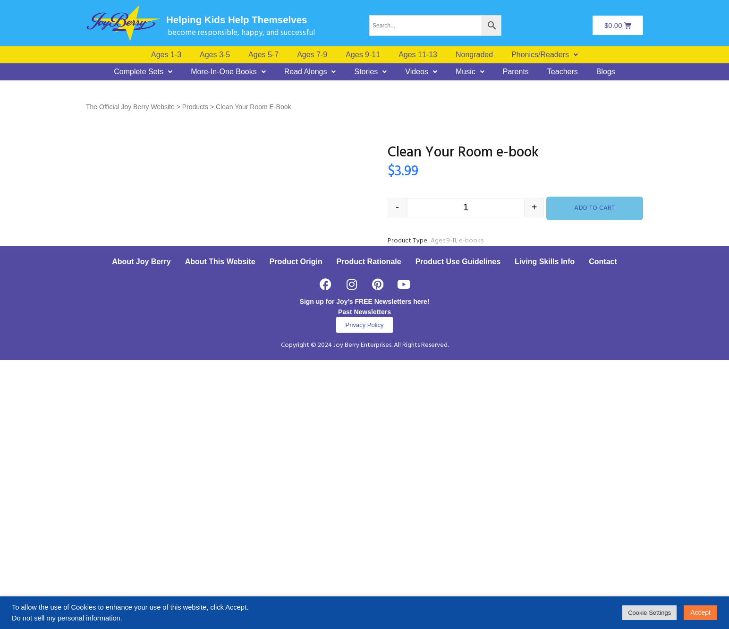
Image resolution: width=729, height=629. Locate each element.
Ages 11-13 (417, 55)
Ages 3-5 (215, 55)
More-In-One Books (228, 72)
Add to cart (594, 208)
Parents (516, 72)
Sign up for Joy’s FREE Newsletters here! (365, 570)
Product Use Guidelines (457, 530)
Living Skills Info (545, 530)
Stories (370, 72)
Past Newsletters (364, 581)
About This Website (220, 530)
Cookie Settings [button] (649, 612)
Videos (421, 72)
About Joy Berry (141, 530)
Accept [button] (700, 612)
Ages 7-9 (312, 55)
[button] (545, 55)
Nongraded (474, 55)
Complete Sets (143, 72)
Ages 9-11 (363, 55)
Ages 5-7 (263, 55)
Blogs (605, 72)
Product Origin (296, 530)
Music (470, 72)
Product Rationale (369, 530)
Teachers (562, 72)
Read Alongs (310, 72)
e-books (471, 240)
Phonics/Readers (544, 55)
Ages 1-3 (166, 55)
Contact (603, 530)
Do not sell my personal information (66, 618)
